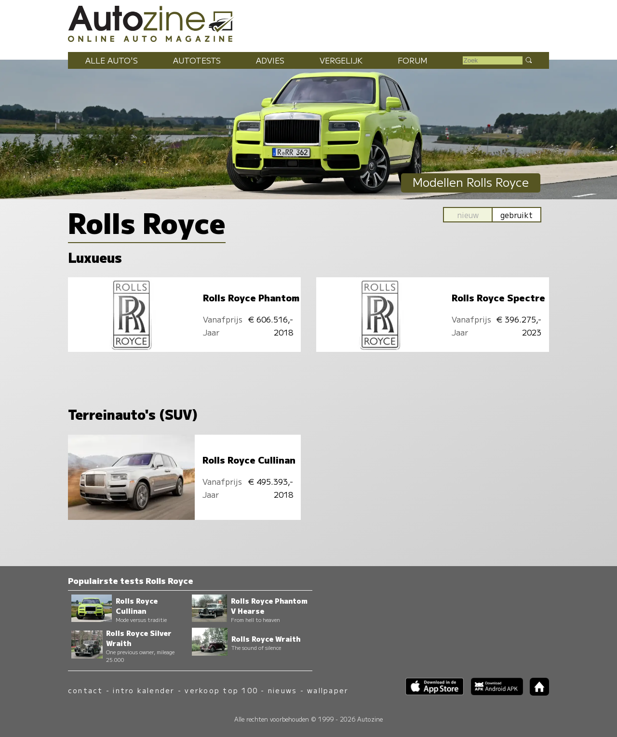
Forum (413, 60)
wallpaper (328, 690)
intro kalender (143, 690)
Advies (270, 60)
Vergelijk (341, 60)
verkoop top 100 (221, 690)
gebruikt (516, 214)
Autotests (197, 60)
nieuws (282, 690)
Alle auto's (111, 60)
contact (85, 690)
